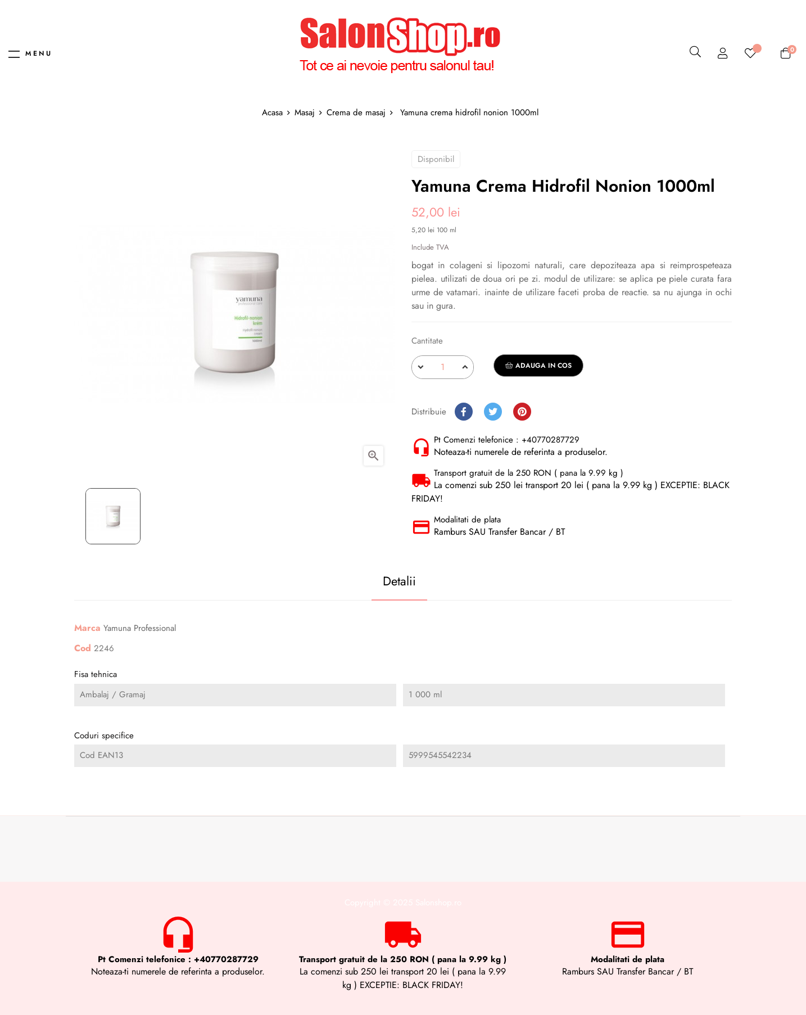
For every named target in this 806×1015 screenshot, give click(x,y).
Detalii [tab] (393, 581)
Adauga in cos (538, 365)
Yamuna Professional (139, 628)
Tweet (493, 412)
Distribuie (464, 412)
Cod (82, 648)
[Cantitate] (442, 367)
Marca (87, 628)
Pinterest (522, 412)
